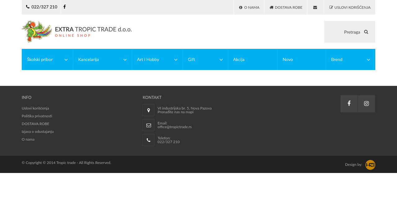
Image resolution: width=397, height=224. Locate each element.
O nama (28, 139)
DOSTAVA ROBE (35, 123)
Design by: (353, 164)
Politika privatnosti (37, 116)
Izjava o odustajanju (38, 131)
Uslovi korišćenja (35, 108)
